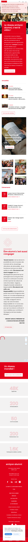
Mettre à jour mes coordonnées (13, 375)
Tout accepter (8, 534)
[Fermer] (25, 7)
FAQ (14, 489)
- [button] (26, 340)
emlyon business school (14, 507)
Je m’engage (14, 503)
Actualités (14, 498)
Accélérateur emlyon (16, 515)
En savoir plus (9, 147)
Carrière (14, 501)
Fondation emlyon (14, 509)
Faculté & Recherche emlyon (14, 517)
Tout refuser (8, 537)
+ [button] (26, 338)
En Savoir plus (8, 327)
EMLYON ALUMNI (14, 493)
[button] (26, 344)
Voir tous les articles (8, 113)
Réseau (14, 495)
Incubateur (9, 515)
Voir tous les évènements (10, 228)
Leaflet (26, 360)
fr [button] (19, 2)
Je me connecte (9, 71)
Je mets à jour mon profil (14, 486)
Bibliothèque (14, 512)
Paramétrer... (16, 534)
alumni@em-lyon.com (14, 473)
